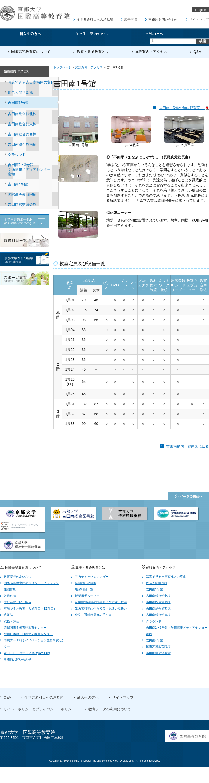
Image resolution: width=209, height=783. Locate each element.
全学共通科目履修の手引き (93, 615)
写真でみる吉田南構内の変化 (33, 82)
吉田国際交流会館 (33, 204)
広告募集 (130, 19)
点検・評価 (11, 621)
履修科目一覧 (84, 589)
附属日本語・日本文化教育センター (28, 634)
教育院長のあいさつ (17, 577)
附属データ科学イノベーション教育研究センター (34, 644)
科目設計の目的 (85, 583)
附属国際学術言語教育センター (25, 627)
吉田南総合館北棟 (33, 114)
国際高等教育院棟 (33, 194)
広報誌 (8, 615)
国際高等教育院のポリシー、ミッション (31, 583)
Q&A (197, 52)
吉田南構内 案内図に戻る (187, 446)
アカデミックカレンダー (92, 577)
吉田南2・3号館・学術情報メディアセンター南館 (176, 631)
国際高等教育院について (30, 52)
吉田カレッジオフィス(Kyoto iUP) (27, 653)
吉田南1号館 (33, 103)
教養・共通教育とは (93, 52)
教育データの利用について (109, 709)
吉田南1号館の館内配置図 (184, 108)
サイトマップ (199, 19)
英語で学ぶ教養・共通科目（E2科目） (30, 608)
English (200, 10)
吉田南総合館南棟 (33, 144)
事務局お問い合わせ (163, 19)
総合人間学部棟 (33, 92)
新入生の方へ (88, 697)
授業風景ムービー (87, 596)
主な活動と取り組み (17, 602)
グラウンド (33, 155)
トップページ (62, 67)
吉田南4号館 (33, 184)
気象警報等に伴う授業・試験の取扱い (101, 608)
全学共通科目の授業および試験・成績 (101, 602)
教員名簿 (10, 596)
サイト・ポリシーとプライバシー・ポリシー (39, 709)
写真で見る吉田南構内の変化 (166, 577)
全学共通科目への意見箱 (95, 19)
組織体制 (10, 589)
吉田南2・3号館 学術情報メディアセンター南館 (33, 169)
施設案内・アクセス (151, 52)
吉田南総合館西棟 (33, 134)
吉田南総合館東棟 (33, 124)
